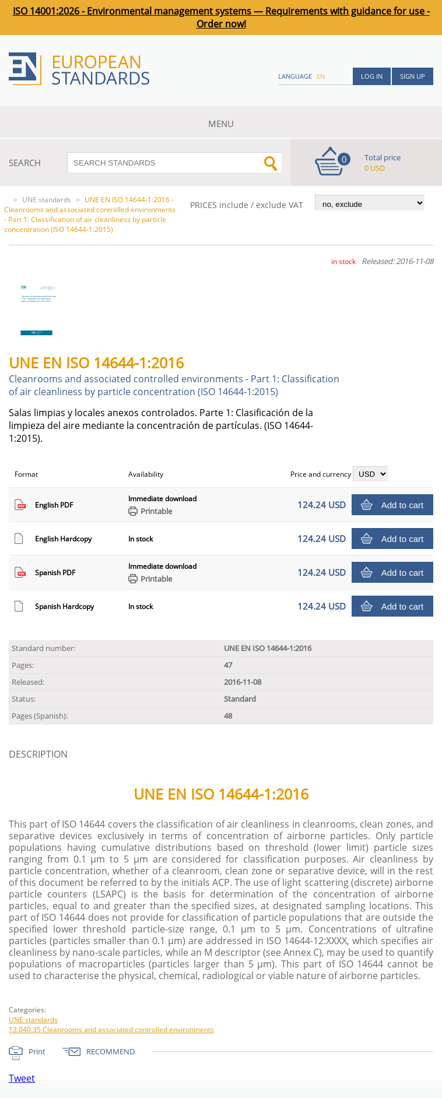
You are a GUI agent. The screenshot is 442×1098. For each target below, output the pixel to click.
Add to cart (402, 505)
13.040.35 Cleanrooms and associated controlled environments (111, 1029)
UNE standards (46, 200)
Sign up (412, 76)
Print (37, 1051)
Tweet (22, 1078)
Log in (372, 76)
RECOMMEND (110, 1051)
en (321, 76)
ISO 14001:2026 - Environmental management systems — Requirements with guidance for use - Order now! (221, 17)
